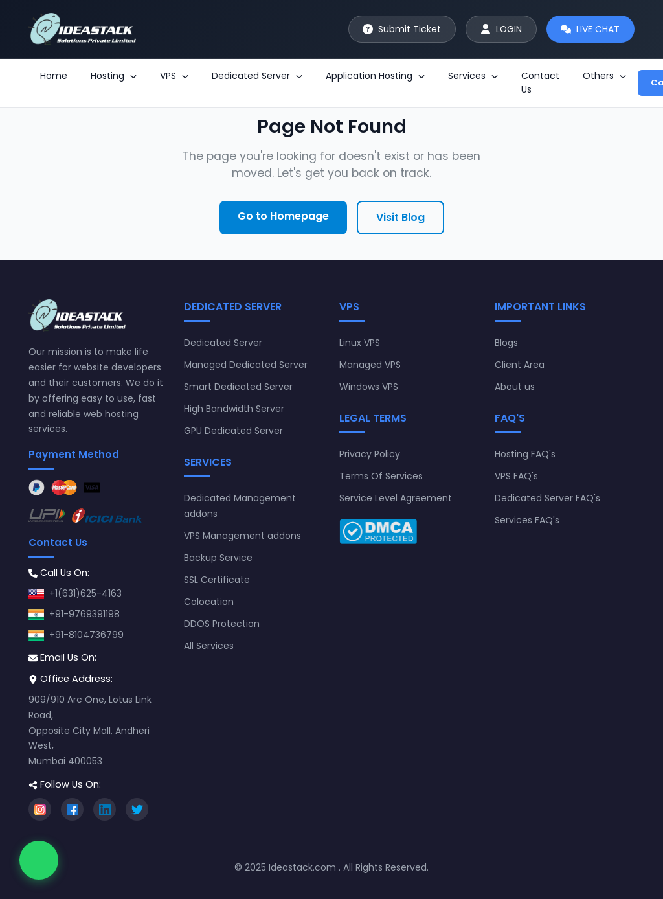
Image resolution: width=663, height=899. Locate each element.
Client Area (520, 364)
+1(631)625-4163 (85, 593)
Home (53, 75)
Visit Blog (400, 217)
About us (515, 386)
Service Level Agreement (395, 498)
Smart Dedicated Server (238, 386)
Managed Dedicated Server (246, 364)
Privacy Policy (369, 454)
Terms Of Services (381, 476)
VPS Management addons (242, 535)
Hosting (114, 75)
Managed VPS (370, 364)
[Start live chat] (590, 29)
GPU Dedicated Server (233, 430)
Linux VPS (359, 342)
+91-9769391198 (84, 614)
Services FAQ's (527, 520)
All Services (209, 645)
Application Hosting (375, 75)
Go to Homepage (283, 216)
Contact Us (540, 82)
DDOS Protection (222, 623)
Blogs (506, 342)
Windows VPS (368, 386)
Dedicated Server (257, 75)
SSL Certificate (217, 579)
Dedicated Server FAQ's (547, 498)
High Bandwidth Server (234, 408)
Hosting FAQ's (525, 454)
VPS (174, 75)
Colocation (209, 601)
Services (473, 75)
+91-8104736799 (86, 634)
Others (604, 75)
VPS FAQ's (516, 476)
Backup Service (218, 557)
